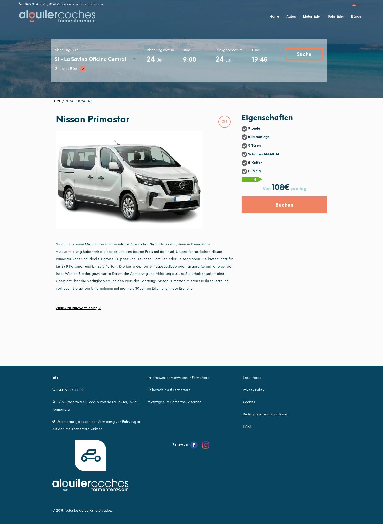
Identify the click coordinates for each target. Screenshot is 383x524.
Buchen (284, 205)
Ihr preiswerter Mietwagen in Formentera (179, 377)
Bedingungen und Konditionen (265, 414)
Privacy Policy (253, 390)
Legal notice (252, 377)
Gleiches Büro (97, 69)
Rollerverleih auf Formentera (169, 390)
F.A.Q (247, 426)
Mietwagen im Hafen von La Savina (175, 402)
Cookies (249, 402)
